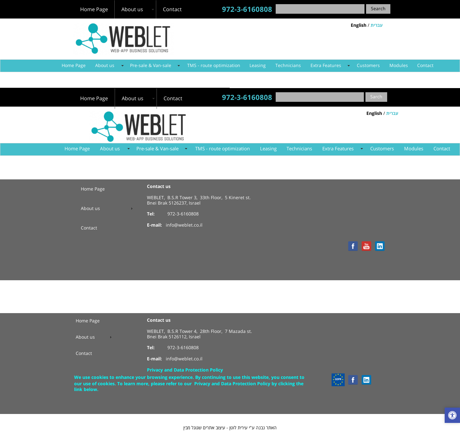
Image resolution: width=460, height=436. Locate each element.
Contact (425, 65)
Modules (398, 65)
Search (378, 8)
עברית (377, 25)
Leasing (257, 65)
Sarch (376, 97)
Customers (368, 65)
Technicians (288, 65)
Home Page (74, 65)
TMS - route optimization (213, 65)
